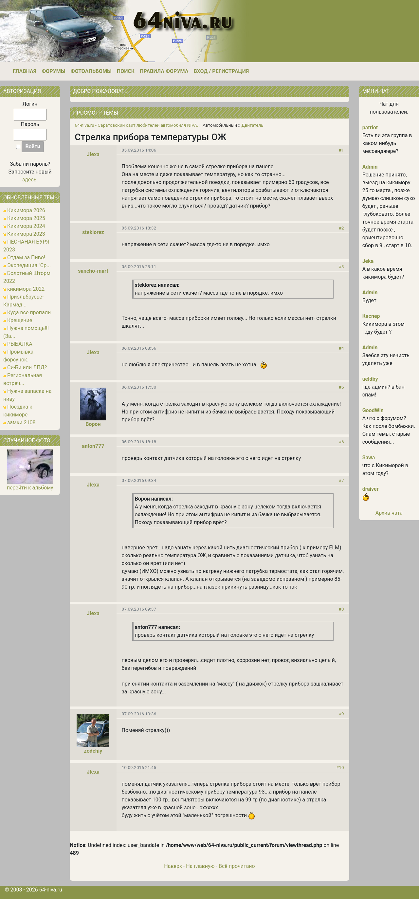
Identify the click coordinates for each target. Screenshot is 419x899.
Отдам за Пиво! (26, 257)
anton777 (93, 446)
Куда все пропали (29, 312)
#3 (341, 266)
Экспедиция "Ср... (29, 265)
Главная (24, 71)
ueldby (370, 379)
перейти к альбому (30, 488)
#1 (341, 150)
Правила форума (164, 71)
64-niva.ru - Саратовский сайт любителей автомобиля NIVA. (136, 125)
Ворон (92, 424)
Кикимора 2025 (26, 218)
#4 (341, 348)
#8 (341, 609)
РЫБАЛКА (19, 344)
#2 (341, 227)
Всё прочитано (237, 866)
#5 (341, 387)
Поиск (126, 71)
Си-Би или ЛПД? (27, 367)
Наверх (173, 866)
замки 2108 (21, 422)
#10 (340, 767)
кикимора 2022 (26, 289)
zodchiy (93, 751)
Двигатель (252, 125)
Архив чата (389, 513)
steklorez (93, 232)
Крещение (19, 320)
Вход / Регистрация (221, 71)
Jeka (368, 261)
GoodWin (373, 410)
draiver (370, 489)
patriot (370, 127)
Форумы (53, 71)
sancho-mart (93, 271)
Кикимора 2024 (26, 226)
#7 (341, 480)
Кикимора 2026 (26, 210)
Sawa (368, 457)
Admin (370, 167)
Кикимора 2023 (26, 234)
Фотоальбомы (91, 71)
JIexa (93, 154)
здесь (29, 179)
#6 (341, 441)
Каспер (371, 316)
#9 (341, 713)
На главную (200, 866)
